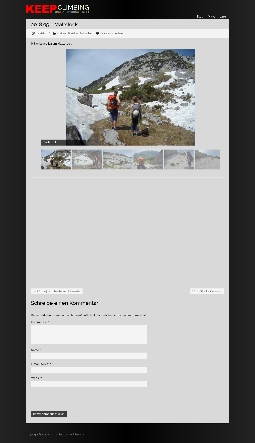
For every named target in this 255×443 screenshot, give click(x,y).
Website (36, 378)
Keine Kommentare (111, 33)
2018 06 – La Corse (207, 291)
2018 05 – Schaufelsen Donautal (56, 291)
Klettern (62, 33)
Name (36, 350)
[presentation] (58, 399)
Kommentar (40, 322)
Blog (200, 16)
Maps (211, 16)
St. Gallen (73, 33)
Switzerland (86, 33)
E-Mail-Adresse (42, 364)
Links (223, 16)
